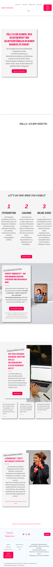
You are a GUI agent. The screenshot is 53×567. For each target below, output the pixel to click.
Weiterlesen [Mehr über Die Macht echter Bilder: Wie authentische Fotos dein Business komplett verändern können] (39, 412)
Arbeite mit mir (32, 4)
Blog (28, 10)
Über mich (17, 4)
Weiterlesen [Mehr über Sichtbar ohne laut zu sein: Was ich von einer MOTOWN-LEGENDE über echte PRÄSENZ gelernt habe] (22, 414)
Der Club (39, 4)
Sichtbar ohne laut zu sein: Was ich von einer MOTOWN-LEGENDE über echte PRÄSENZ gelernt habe (26, 407)
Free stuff (24, 4)
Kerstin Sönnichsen (9, 534)
